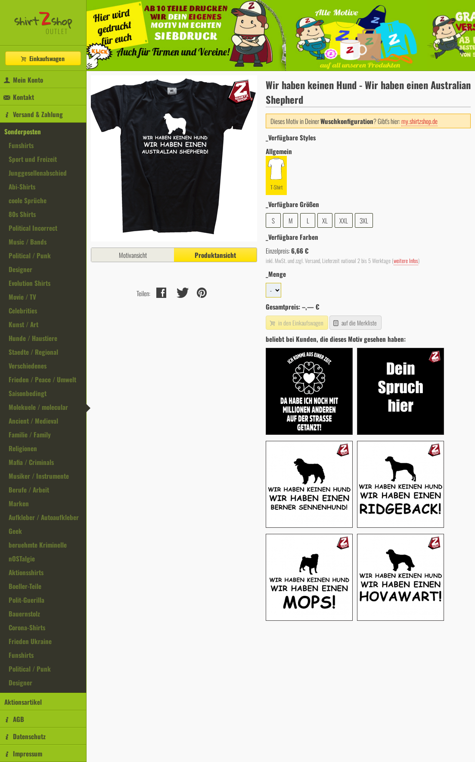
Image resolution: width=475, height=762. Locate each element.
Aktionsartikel (23, 701)
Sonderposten (22, 131)
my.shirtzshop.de (419, 121)
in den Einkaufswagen (295, 322)
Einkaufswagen (42, 58)
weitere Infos (406, 261)
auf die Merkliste (354, 322)
